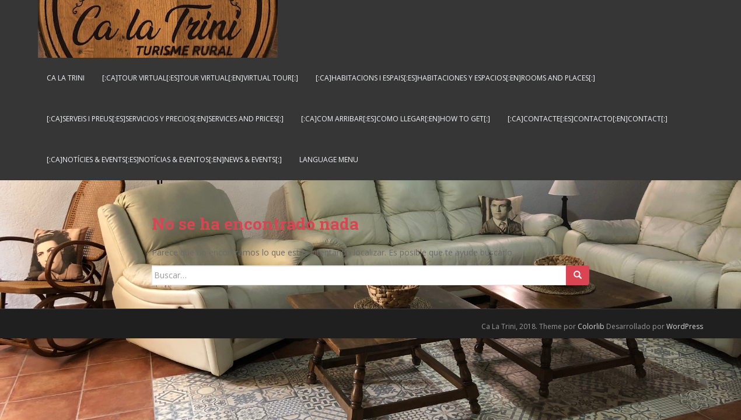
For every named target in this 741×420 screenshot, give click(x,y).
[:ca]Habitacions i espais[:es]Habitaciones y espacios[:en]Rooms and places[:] (455, 78)
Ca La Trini (66, 78)
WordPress (684, 326)
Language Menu (328, 159)
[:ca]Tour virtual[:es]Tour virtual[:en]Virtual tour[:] (200, 78)
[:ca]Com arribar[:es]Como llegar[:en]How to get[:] (395, 119)
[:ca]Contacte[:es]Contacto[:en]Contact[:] (587, 119)
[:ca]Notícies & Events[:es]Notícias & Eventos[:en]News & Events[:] (164, 159)
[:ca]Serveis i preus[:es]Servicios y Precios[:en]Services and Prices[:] (165, 119)
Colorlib (591, 326)
